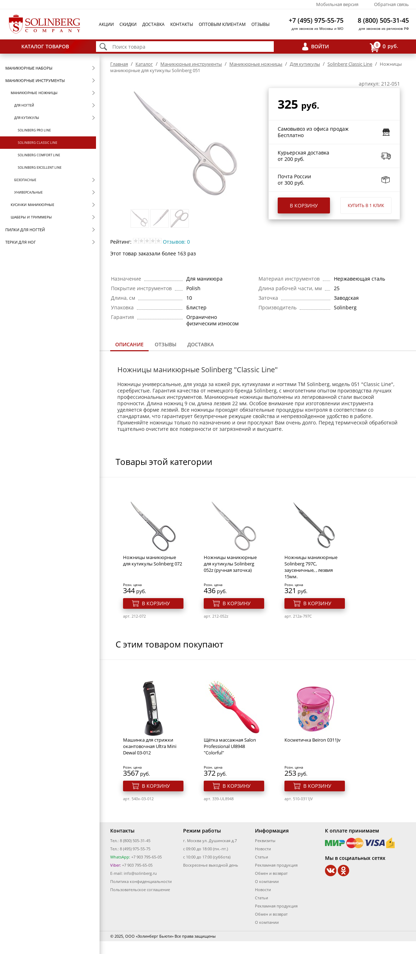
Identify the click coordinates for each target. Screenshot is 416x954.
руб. (384, 46)
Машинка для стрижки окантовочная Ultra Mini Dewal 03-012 (149, 746)
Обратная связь (391, 4)
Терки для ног (20, 242)
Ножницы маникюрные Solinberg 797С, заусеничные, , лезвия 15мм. (310, 567)
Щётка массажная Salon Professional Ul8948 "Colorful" (230, 746)
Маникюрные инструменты (35, 80)
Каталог (144, 64)
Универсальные (28, 192)
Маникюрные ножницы (34, 92)
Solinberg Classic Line (37, 142)
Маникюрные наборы (28, 68)
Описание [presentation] (129, 344)
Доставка (153, 24)
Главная (119, 64)
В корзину (304, 205)
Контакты (181, 24)
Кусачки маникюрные (32, 204)
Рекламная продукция (276, 865)
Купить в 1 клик (366, 205)
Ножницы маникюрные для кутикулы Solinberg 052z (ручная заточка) (230, 563)
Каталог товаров (45, 46)
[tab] (129, 345)
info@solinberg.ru (140, 873)
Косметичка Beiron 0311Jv (312, 740)
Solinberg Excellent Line (40, 167)
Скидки (128, 24)
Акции (106, 24)
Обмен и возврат (271, 873)
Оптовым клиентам (222, 24)
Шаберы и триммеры (31, 217)
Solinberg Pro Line (34, 130)
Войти (320, 46)
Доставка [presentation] (200, 344)
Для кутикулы (26, 117)
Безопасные (25, 180)
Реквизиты (265, 840)
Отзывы (260, 24)
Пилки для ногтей (25, 229)
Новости (263, 848)
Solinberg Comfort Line (39, 155)
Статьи (261, 857)
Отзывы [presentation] (165, 344)
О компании (267, 881)
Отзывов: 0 (176, 241)
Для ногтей (24, 105)
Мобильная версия (337, 4)
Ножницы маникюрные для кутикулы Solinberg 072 (152, 560)
